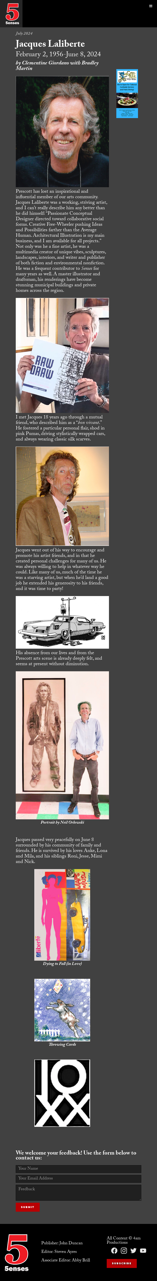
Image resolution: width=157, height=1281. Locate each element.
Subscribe (122, 1263)
